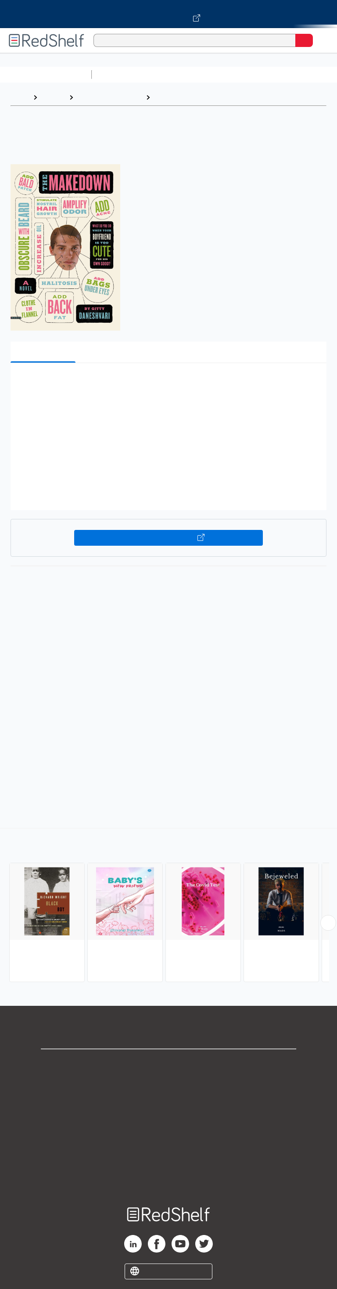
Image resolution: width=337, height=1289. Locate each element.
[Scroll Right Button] (328, 923)
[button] (167, 383)
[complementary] (168, 906)
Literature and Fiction (109, 97)
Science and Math (172, 74)
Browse (53, 97)
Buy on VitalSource (168, 538)
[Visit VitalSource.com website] (168, 14)
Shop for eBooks (168, 1063)
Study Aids (118, 74)
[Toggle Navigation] (321, 40)
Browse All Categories (46, 74)
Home (20, 97)
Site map (168, 1179)
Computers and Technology (250, 74)
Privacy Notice (168, 1102)
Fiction (165, 97)
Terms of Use (169, 1121)
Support (168, 1082)
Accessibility (168, 1160)
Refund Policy (168, 1140)
